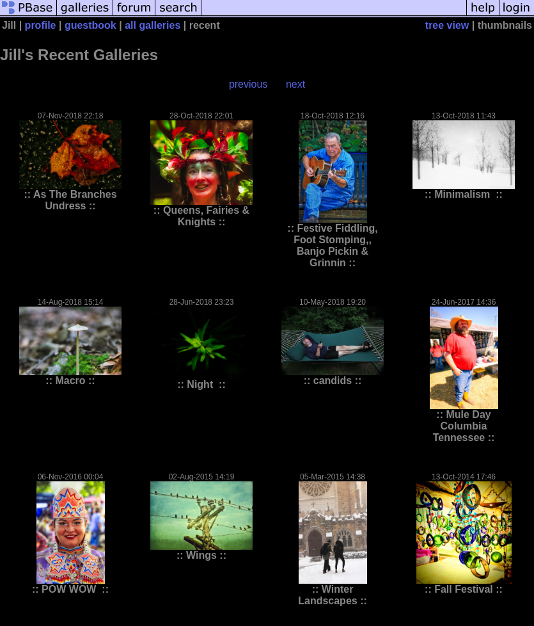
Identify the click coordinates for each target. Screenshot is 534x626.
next (295, 84)
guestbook (90, 25)
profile (40, 25)
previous (248, 84)
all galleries (152, 25)
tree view (447, 25)
